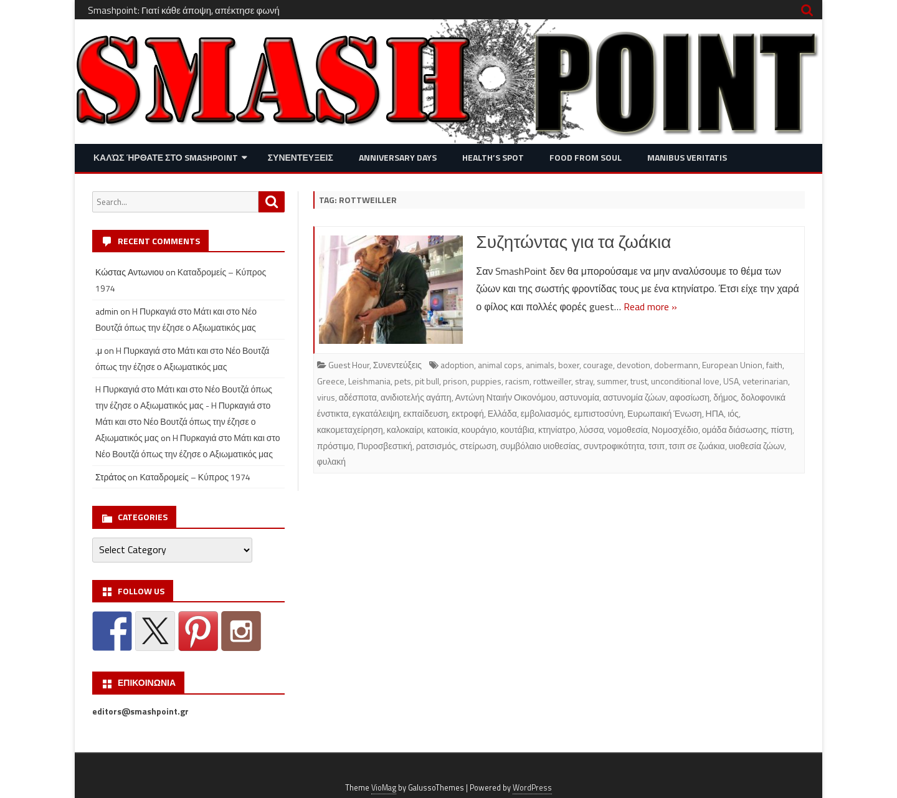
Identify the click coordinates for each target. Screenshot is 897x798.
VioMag (383, 788)
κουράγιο (479, 429)
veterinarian (765, 380)
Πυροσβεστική (384, 445)
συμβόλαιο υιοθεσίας (540, 445)
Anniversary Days (398, 157)
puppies (486, 380)
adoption (457, 364)
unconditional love (685, 380)
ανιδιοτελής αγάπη (416, 397)
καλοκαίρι (405, 429)
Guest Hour (348, 364)
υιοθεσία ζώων (757, 445)
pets (402, 380)
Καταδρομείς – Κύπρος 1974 (195, 476)
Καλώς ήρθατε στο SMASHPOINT (165, 157)
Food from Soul (585, 157)
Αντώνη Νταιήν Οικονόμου (505, 397)
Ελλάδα (502, 413)
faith (774, 364)
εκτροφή (467, 413)
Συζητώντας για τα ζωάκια (573, 241)
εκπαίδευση (425, 413)
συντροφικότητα (614, 445)
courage (598, 364)
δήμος (725, 397)
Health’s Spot (493, 157)
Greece (330, 380)
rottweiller (552, 380)
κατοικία (442, 429)
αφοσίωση (690, 397)
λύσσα (591, 429)
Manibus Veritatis (687, 157)
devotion (633, 364)
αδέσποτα (358, 397)
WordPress (532, 788)
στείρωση (478, 445)
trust (638, 380)
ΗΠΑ (715, 413)
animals (540, 364)
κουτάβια (517, 429)
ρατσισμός (436, 445)
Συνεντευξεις (300, 157)
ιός (733, 413)
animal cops (500, 364)
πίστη (781, 429)
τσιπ (656, 445)
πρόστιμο (335, 445)
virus (326, 397)
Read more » (650, 306)
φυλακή (331, 461)
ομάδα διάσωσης (734, 429)
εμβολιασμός (545, 413)
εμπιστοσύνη (599, 413)
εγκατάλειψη (376, 413)
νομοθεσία (627, 429)
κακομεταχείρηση (350, 429)
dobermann (676, 364)
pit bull (427, 380)
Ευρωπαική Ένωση (664, 413)
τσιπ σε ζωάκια (697, 445)
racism (517, 380)
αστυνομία (579, 397)
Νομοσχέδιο (675, 429)
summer (612, 380)
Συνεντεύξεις (397, 364)
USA (731, 380)
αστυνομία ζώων (634, 397)
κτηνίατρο (557, 429)
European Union (732, 364)
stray (584, 380)
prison (455, 380)
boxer (568, 364)
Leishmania (369, 380)
